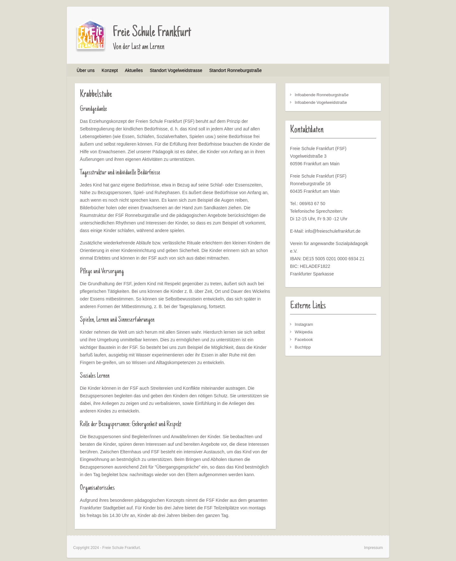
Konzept (110, 70)
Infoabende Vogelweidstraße (321, 102)
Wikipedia (304, 332)
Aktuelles (134, 70)
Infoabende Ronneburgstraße (322, 94)
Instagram (304, 324)
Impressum (373, 547)
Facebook (304, 339)
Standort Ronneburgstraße (235, 70)
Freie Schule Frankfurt (152, 33)
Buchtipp (303, 347)
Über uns (86, 70)
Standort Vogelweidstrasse (176, 70)
